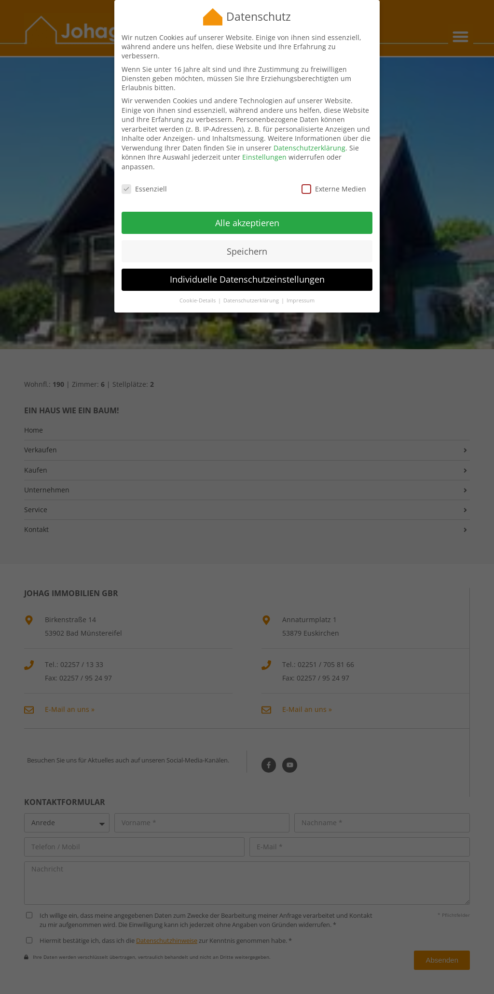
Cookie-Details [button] (198, 289)
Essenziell (144, 178)
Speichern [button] (247, 240)
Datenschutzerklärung (309, 137)
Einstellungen (264, 146)
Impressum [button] (301, 289)
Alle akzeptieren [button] (247, 212)
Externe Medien (334, 178)
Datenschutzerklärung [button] (251, 289)
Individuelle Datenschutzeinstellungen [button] (247, 268)
